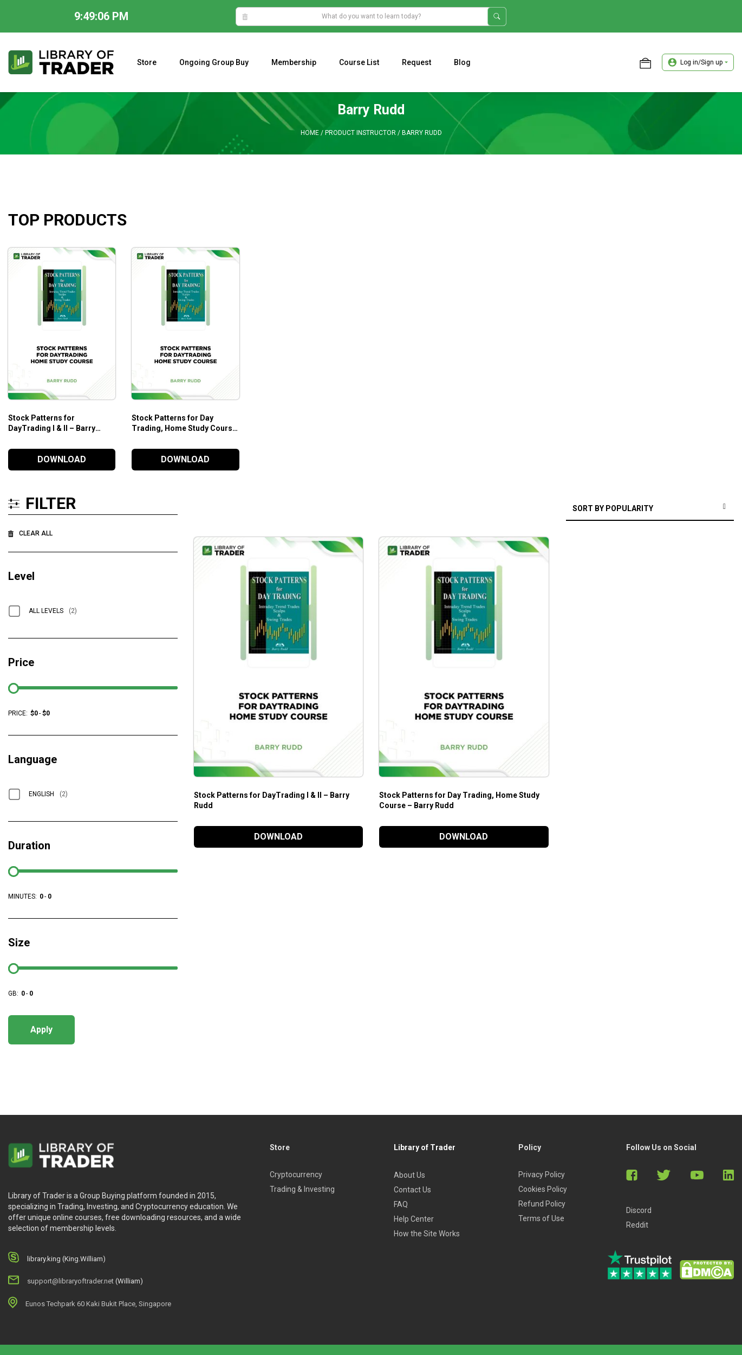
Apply (41, 1029)
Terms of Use (541, 1218)
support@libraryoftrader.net (70, 1281)
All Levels (53, 611)
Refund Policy (541, 1203)
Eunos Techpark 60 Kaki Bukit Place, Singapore (98, 1304)
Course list (359, 62)
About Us (409, 1175)
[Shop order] (650, 509)
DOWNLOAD (61, 459)
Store (147, 62)
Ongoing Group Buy (214, 62)
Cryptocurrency (296, 1174)
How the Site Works (427, 1233)
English (48, 794)
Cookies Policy (542, 1189)
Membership (293, 62)
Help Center (414, 1219)
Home (310, 133)
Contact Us (412, 1189)
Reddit (637, 1225)
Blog (462, 62)
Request (416, 62)
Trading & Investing (302, 1189)
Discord (639, 1210)
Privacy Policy (541, 1174)
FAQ (401, 1204)
